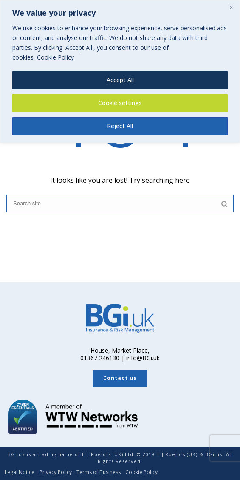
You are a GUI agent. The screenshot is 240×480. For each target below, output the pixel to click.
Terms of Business (98, 472)
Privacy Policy (56, 472)
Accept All (120, 80)
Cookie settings (120, 103)
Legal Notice (19, 472)
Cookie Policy (55, 57)
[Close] (231, 7)
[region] (120, 71)
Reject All (120, 126)
